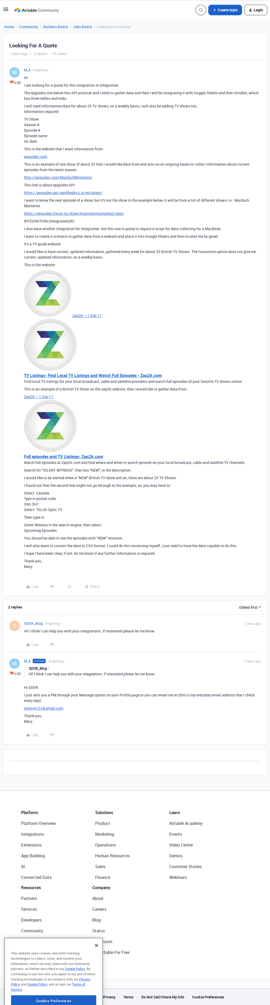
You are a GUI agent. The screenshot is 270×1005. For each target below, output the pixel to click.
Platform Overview (38, 823)
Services (29, 909)
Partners (29, 898)
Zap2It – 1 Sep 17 (87, 315)
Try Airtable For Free (110, 952)
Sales (100, 866)
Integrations (32, 834)
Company (101, 887)
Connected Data (36, 877)
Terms (128, 996)
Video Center (181, 845)
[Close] (96, 963)
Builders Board (55, 26)
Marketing (104, 834)
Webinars (178, 877)
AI (23, 866)
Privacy (109, 996)
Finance (102, 877)
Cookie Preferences (208, 996)
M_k (27, 69)
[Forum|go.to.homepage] (36, 10)
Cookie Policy (75, 986)
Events (175, 834)
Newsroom (102, 941)
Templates (31, 941)
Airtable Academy (185, 823)
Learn (174, 812)
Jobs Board (82, 26)
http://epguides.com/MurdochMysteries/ (58, 177)
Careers (99, 909)
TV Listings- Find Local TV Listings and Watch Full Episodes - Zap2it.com (93, 375)
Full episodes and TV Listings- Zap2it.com (63, 456)
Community (28, 26)
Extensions (31, 845)
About (98, 898)
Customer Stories (185, 866)
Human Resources (112, 856)
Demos (175, 856)
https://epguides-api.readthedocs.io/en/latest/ (63, 192)
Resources (31, 887)
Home (9, 26)
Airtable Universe (37, 952)
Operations (105, 845)
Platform (29, 812)
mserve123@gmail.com (43, 708)
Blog (96, 920)
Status (98, 931)
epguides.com (35, 156)
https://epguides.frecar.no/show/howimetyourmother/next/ (74, 213)
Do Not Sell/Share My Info (162, 996)
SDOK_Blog (33, 623)
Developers (31, 920)
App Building (33, 856)
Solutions (104, 812)
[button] (6, 10)
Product (102, 823)
